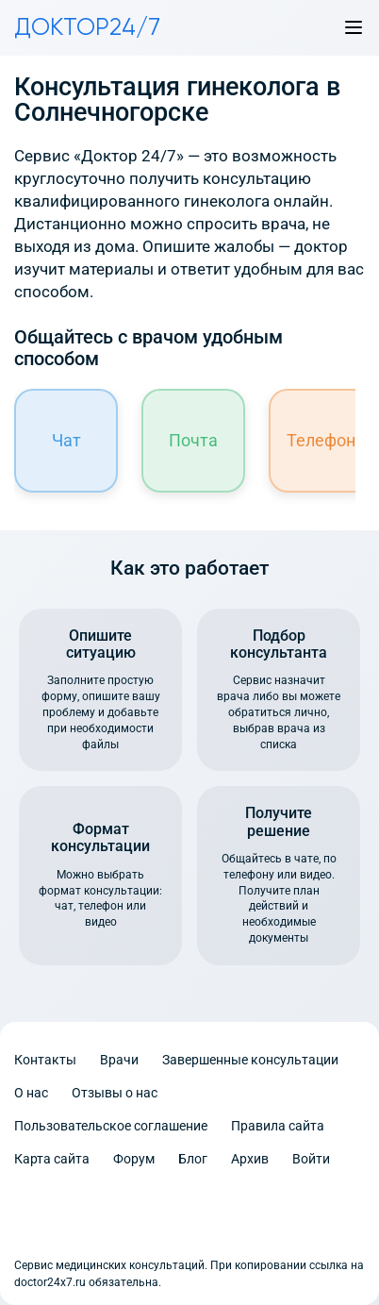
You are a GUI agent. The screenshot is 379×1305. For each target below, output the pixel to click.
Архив (250, 1158)
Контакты (45, 1059)
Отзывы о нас (114, 1092)
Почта (193, 440)
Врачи (119, 1059)
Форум (134, 1158)
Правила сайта (277, 1125)
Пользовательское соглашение (110, 1125)
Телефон (321, 440)
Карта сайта (52, 1158)
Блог (192, 1158)
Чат (66, 440)
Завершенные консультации (250, 1059)
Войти (311, 1158)
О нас (31, 1092)
